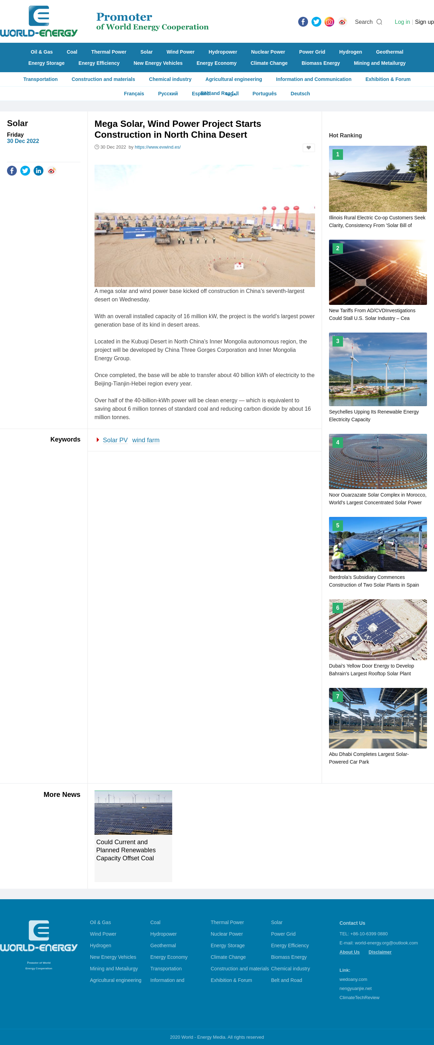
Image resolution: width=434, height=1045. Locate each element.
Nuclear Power (268, 52)
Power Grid (312, 52)
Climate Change (269, 63)
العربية (232, 93)
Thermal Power (108, 52)
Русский (168, 93)
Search (364, 22)
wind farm (146, 440)
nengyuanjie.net (356, 988)
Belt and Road (286, 980)
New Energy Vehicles (158, 63)
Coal (72, 52)
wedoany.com (353, 979)
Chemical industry (170, 79)
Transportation (40, 79)
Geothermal (389, 52)
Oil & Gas (42, 52)
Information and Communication (313, 79)
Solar (146, 52)
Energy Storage (46, 63)
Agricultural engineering (233, 79)
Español (201, 93)
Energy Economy (217, 63)
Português (264, 93)
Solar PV (115, 440)
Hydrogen (350, 52)
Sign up (424, 22)
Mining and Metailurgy (380, 63)
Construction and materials (103, 79)
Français (134, 93)
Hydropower (223, 52)
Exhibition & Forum (388, 79)
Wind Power (181, 52)
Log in (402, 22)
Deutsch (300, 93)
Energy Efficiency (99, 63)
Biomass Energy (321, 63)
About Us (350, 952)
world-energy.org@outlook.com (386, 942)
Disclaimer (380, 952)
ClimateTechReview (359, 997)
